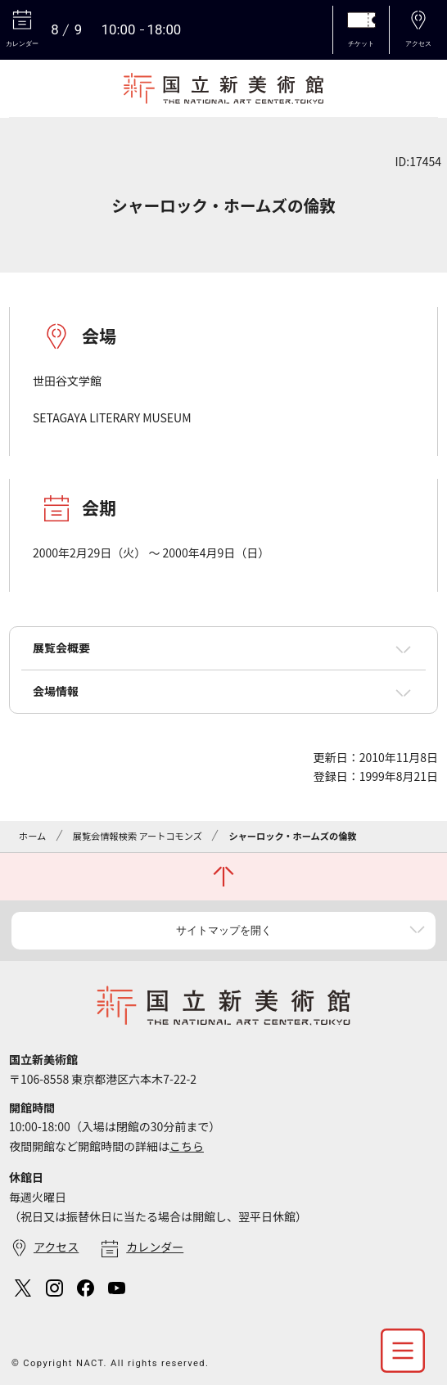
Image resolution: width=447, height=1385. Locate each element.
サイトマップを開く (224, 930)
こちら (186, 1146)
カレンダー (154, 1246)
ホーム (32, 835)
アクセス (56, 1246)
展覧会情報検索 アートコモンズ (137, 835)
